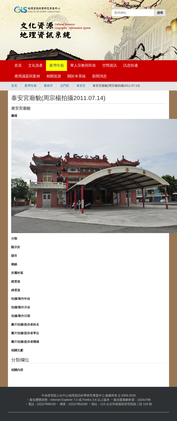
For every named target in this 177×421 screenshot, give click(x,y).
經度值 (15, 281)
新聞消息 (99, 76)
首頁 (18, 65)
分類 (14, 238)
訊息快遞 (130, 65)
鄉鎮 (14, 264)
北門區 (64, 85)
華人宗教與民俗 (83, 65)
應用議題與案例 (27, 76)
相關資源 (53, 76)
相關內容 (17, 370)
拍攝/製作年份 (20, 298)
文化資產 (35, 65)
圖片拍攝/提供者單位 (25, 333)
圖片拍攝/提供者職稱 (25, 341)
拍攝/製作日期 (20, 316)
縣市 (14, 255)
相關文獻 (17, 350)
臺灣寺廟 (56, 65)
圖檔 (14, 115)
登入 (105, 18)
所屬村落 (17, 273)
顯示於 (15, 247)
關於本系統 (76, 76)
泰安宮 (80, 85)
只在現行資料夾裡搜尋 (128, 6)
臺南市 (48, 85)
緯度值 (15, 290)
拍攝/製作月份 (20, 307)
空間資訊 (109, 65)
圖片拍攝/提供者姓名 (25, 324)
